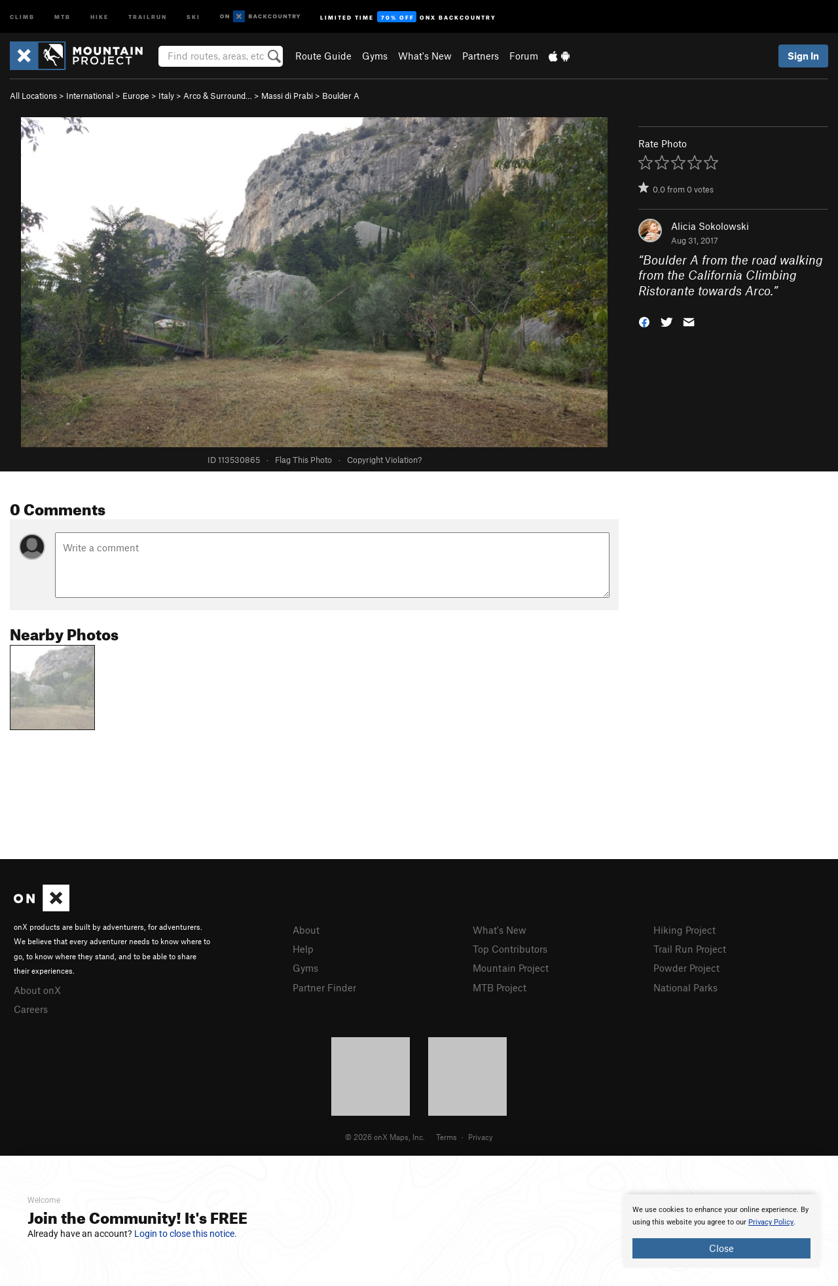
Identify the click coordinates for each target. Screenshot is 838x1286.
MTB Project (499, 987)
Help (303, 949)
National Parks (685, 987)
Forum (523, 56)
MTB (62, 16)
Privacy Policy (770, 1222)
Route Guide (323, 56)
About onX (37, 990)
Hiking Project (684, 930)
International (89, 95)
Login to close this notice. (185, 1233)
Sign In (803, 56)
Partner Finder (324, 987)
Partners (480, 56)
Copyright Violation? (384, 459)
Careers (31, 1009)
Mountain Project (511, 968)
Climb (22, 16)
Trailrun (147, 16)
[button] (644, 321)
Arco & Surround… (217, 95)
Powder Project (686, 968)
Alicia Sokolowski (710, 226)
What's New (425, 56)
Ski (193, 16)
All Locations (33, 95)
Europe (135, 95)
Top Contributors (510, 949)
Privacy (480, 1136)
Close (721, 1248)
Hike (99, 16)
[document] (721, 1230)
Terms (446, 1136)
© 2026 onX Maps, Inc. (385, 1136)
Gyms (375, 56)
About (306, 930)
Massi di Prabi (287, 95)
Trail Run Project (689, 949)
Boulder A (340, 95)
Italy (166, 95)
